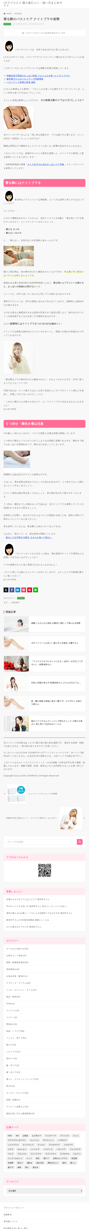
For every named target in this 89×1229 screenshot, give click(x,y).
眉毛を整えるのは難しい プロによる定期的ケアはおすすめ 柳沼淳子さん (39, 913)
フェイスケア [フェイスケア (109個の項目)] (75, 1149)
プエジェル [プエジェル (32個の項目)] (21, 1154)
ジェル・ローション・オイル (21, 990)
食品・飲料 (13, 997)
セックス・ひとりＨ (17, 1093)
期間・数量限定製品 (17, 962)
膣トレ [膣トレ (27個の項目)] (73, 1163)
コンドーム (12, 1010)
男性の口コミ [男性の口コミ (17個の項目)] (53, 1163)
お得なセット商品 (16, 955)
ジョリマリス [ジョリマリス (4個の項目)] (13, 1145)
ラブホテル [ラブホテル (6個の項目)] (64, 1154)
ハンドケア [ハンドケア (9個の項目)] (35, 1149)
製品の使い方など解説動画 (20, 1113)
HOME (8, 14)
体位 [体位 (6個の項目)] (37, 1158)
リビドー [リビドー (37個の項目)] (76, 1154)
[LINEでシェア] (35, 590)
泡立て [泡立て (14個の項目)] (20, 1163)
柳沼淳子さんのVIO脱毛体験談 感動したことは (27, 920)
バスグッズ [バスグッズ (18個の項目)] (48, 1149)
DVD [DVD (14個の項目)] (10, 1136)
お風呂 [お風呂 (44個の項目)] (25, 1136)
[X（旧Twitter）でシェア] (6, 590)
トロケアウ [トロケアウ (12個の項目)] (68, 1145)
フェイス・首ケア (16, 1038)
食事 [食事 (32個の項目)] (19, 1167)
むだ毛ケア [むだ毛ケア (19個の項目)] (36, 1136)
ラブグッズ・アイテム (18, 983)
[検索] (80, 842)
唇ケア (11, 1045)
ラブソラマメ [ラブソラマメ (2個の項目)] (50, 1154)
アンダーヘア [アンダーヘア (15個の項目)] (50, 1136)
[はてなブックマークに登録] (17, 590)
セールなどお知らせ (17, 949)
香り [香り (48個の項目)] (27, 1167)
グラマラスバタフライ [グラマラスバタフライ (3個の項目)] (17, 1140)
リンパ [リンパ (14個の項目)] (29, 1158)
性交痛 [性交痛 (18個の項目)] (74, 1158)
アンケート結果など (17, 1107)
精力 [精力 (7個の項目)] (64, 1163)
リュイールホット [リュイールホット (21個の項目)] (15, 1158)
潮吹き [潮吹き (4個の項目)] (29, 1163)
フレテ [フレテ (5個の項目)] (10, 1154)
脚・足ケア (13, 1072)
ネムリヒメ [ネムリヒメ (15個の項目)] (21, 1149)
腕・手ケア (12, 1065)
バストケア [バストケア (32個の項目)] (61, 1149)
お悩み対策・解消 (17, 976)
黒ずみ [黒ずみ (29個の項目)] (35, 1167)
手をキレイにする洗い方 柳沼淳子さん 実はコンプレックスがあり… (37, 906)
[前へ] (39, 794)
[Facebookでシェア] (11, 590)
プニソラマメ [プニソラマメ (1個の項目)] (36, 1154)
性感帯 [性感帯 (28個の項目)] (10, 1163)
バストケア (15, 602)
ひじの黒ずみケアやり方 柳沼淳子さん (23, 927)
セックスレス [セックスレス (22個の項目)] (28, 1145)
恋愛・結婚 (13, 1100)
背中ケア (11, 1058)
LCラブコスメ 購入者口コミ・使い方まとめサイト (33, 4)
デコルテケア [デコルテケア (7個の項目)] (54, 1145)
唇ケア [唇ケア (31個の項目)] (46, 1158)
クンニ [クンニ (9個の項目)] (76, 1136)
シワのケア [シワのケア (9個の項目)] (62, 1140)
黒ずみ (10, 1086)
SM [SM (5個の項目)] (17, 1136)
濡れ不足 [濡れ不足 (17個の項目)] (40, 1163)
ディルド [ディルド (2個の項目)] (41, 1145)
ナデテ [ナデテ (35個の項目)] (10, 1149)
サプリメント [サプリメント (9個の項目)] (48, 1140)
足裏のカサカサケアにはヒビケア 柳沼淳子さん (28, 899)
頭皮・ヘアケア (15, 1031)
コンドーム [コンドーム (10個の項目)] (34, 1140)
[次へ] (44, 818)
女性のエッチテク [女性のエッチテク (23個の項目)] (60, 1158)
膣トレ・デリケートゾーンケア (22, 1079)
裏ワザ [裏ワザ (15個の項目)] (10, 1167)
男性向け (11, 1024)
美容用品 (18, 14)
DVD (10, 1003)
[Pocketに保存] (23, 590)
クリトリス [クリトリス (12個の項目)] (64, 1136)
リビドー (11, 1017)
